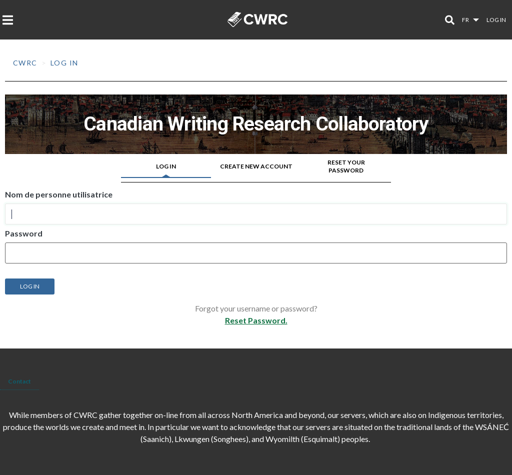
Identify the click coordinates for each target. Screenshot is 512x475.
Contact (19, 381)
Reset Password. (256, 320)
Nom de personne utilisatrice (58, 194)
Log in (496, 20)
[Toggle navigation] (10, 20)
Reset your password (346, 166)
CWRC (25, 62)
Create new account (256, 166)
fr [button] (466, 20)
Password (23, 234)
